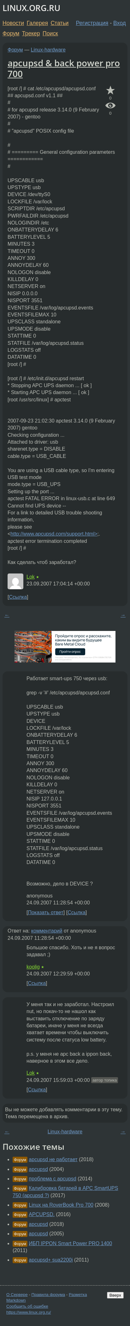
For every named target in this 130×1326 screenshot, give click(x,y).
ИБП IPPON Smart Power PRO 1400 (70, 1243)
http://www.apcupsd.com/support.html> (53, 534)
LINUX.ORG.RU (31, 8)
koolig (33, 966)
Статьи (59, 23)
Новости (13, 23)
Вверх (115, 1295)
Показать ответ (45, 912)
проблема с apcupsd (52, 1178)
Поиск (50, 33)
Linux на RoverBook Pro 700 (61, 1205)
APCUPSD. (42, 1214)
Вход (119, 23)
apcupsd (38, 1169)
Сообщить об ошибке (27, 1306)
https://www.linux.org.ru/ (28, 1312)
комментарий (46, 930)
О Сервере (17, 1294)
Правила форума (48, 1294)
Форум (11, 33)
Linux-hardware (48, 49)
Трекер (31, 33)
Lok (31, 576)
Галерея (37, 23)
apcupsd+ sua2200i (51, 1260)
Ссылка (18, 597)
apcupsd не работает (53, 1159)
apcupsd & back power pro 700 (64, 68)
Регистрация (92, 23)
